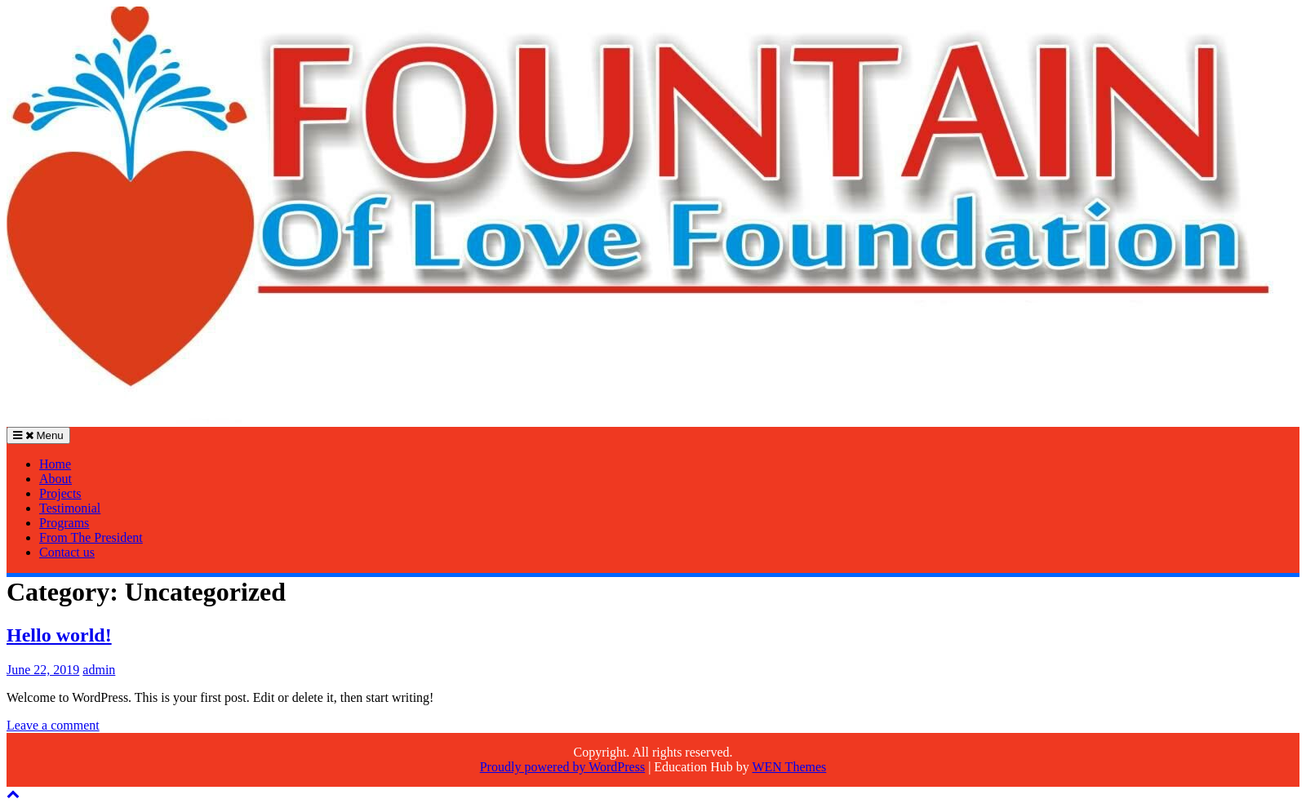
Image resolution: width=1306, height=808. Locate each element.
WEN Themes (789, 767)
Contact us (67, 552)
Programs (64, 523)
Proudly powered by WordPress (562, 767)
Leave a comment (53, 725)
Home (55, 464)
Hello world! (59, 635)
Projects (60, 493)
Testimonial (69, 508)
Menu (38, 435)
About (55, 479)
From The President (91, 537)
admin (98, 670)
